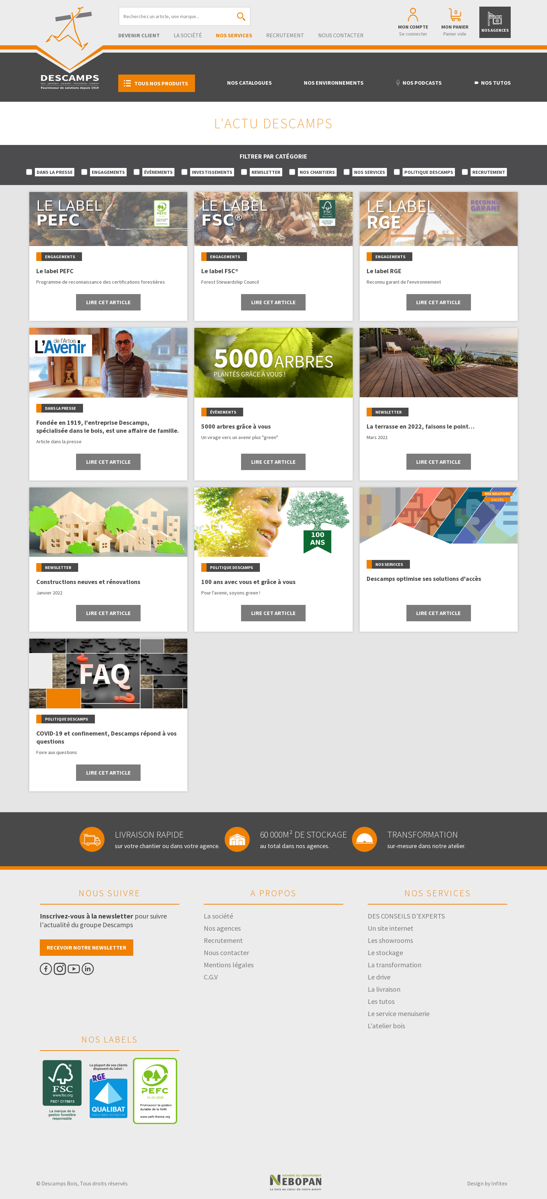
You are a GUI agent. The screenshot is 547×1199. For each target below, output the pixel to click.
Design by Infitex (487, 1183)
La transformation (394, 964)
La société (188, 35)
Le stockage (385, 952)
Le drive (379, 977)
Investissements (212, 172)
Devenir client (139, 35)
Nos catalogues (249, 82)
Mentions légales (229, 964)
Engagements (108, 172)
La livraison (384, 989)
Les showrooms (390, 940)
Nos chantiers (317, 172)
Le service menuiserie (398, 1013)
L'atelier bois (386, 1025)
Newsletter (266, 172)
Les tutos (381, 1001)
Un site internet (390, 928)
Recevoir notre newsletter (86, 947)
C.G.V (211, 977)
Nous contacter (341, 35)
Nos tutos (492, 82)
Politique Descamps (428, 172)
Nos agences (222, 928)
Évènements (158, 172)
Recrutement (285, 35)
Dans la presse (55, 172)
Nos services (234, 35)
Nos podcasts (418, 82)
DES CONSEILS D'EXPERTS (406, 916)
